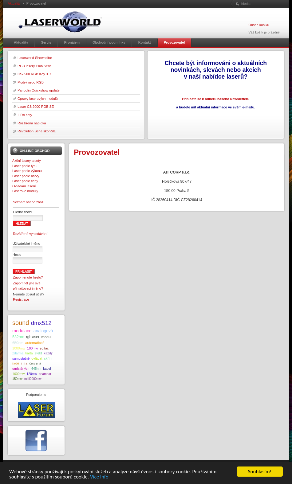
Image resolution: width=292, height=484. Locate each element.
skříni (48, 358)
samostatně (21, 358)
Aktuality (14, 3)
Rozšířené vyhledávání (30, 234)
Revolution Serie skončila (37, 131)
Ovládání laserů (24, 186)
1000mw (18, 348)
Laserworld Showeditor (35, 58)
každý (48, 353)
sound (20, 322)
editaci (44, 348)
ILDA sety (25, 115)
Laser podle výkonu (27, 171)
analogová (43, 331)
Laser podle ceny (25, 181)
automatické (34, 343)
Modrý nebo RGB (31, 82)
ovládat (36, 358)
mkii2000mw (32, 379)
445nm (36, 368)
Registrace (21, 299)
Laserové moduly (25, 191)
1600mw (18, 374)
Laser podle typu (24, 166)
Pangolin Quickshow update (39, 90)
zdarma (17, 353)
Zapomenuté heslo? (28, 277)
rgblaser (32, 337)
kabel (47, 368)
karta (29, 353)
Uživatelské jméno (26, 243)
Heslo (17, 254)
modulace (22, 330)
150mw (17, 379)
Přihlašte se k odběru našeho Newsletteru (215, 99)
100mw (32, 348)
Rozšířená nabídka (32, 123)
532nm (18, 337)
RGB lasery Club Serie (35, 66)
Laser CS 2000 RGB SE (36, 106)
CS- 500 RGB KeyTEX (35, 74)
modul (46, 337)
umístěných (21, 368)
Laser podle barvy (25, 176)
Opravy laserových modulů (38, 98)
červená (35, 363)
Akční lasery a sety (26, 160)
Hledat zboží (22, 212)
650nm (17, 343)
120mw (31, 374)
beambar (45, 374)
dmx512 (41, 323)
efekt (38, 353)
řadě (15, 363)
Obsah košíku (258, 25)
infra (24, 363)
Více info (99, 477)
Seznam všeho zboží (28, 202)
